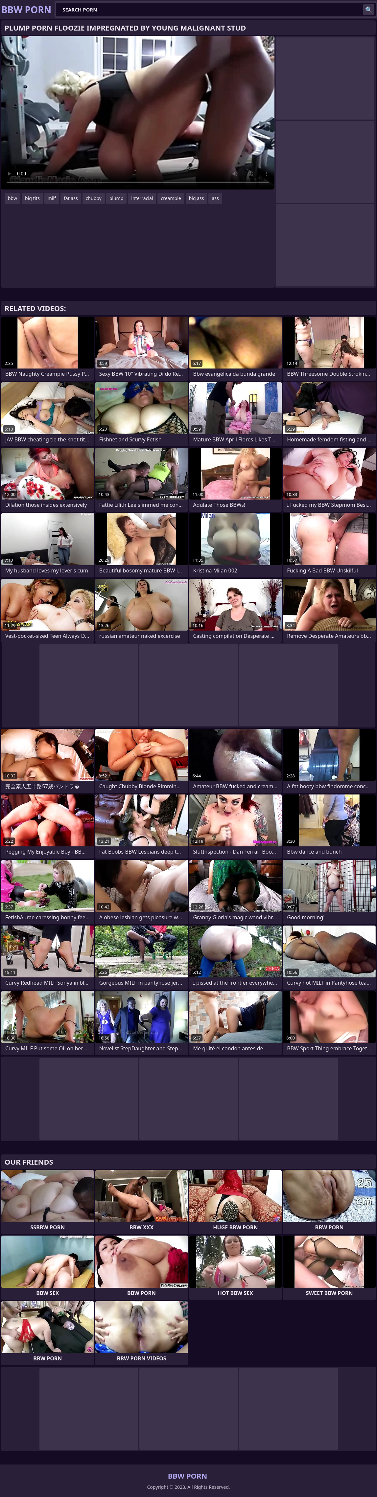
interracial (142, 198)
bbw (12, 198)
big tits (32, 198)
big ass (196, 198)
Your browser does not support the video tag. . (137, 113)
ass (215, 198)
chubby (94, 198)
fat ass (71, 198)
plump (116, 198)
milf (52, 198)
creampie (171, 198)
